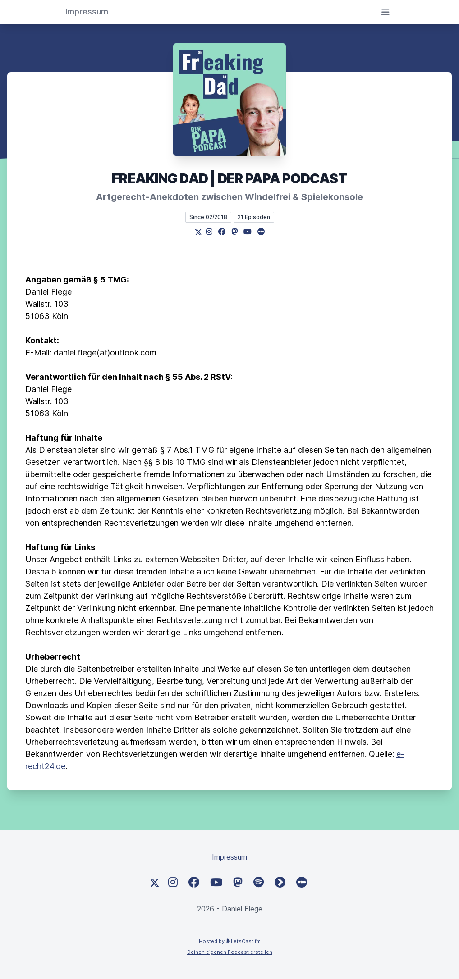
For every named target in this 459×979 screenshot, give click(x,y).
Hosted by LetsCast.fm (230, 941)
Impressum (229, 856)
